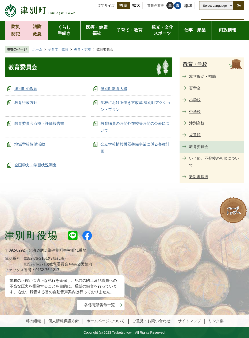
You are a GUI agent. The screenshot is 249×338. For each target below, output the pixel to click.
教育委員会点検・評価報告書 (39, 123)
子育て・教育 (129, 30)
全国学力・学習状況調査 (35, 165)
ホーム (37, 49)
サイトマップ (189, 321)
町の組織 (33, 321)
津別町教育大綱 (114, 89)
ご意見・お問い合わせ (151, 321)
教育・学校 (82, 49)
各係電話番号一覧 (99, 305)
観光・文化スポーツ (162, 30)
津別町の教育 (25, 89)
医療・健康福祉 (97, 30)
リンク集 (216, 321)
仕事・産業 (195, 30)
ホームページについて (105, 321)
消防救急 (37, 30)
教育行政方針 (25, 103)
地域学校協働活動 (29, 144)
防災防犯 (15, 30)
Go (239, 5)
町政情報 (227, 30)
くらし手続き (64, 30)
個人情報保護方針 (63, 321)
